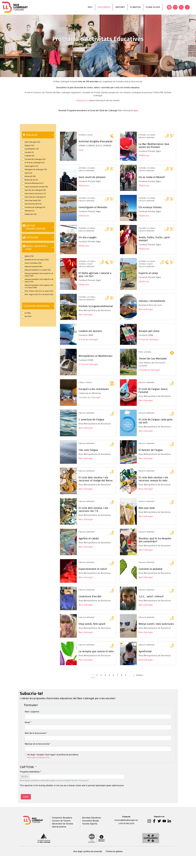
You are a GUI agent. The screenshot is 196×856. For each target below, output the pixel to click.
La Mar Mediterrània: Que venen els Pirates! (154, 146)
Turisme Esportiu (89, 824)
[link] (38, 134)
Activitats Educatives (91, 818)
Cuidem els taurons (90, 331)
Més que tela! (147, 507)
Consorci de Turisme (61, 821)
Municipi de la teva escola (37, 744)
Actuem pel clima (149, 331)
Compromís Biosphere (62, 818)
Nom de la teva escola (35, 733)
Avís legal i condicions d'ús (38, 757)
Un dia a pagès (87, 237)
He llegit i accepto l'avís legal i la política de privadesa (52, 754)
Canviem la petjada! (150, 568)
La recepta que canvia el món (96, 651)
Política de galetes (114, 851)
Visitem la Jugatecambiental (96, 306)
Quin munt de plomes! (92, 177)
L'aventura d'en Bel (90, 596)
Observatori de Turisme (62, 824)
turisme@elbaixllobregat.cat (126, 820)
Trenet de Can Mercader (153, 358)
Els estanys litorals (150, 207)
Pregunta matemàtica (30, 772)
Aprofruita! (145, 651)
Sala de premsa (59, 827)
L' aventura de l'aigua (91, 419)
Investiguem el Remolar (93, 207)
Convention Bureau (90, 821)
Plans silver (153, 7)
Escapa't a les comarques (94, 389)
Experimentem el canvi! (93, 568)
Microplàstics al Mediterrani (95, 355)
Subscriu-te (81, 100)
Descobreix (104, 7)
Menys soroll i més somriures (156, 623)
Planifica (135, 7)
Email (27, 722)
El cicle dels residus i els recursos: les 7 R (93, 509)
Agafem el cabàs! (89, 538)
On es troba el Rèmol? (152, 177)
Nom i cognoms (32, 711)
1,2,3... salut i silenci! (151, 596)
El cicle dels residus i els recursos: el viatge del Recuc (96, 479)
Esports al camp (148, 273)
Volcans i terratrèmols (152, 300)
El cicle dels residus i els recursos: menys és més (153, 479)
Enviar (25, 797)
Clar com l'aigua (88, 449)
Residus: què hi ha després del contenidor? (155, 540)
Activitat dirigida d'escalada (95, 141)
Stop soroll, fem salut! (92, 623)
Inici (90, 7)
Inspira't (120, 7)
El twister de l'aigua (151, 449)
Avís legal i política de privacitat (87, 851)
